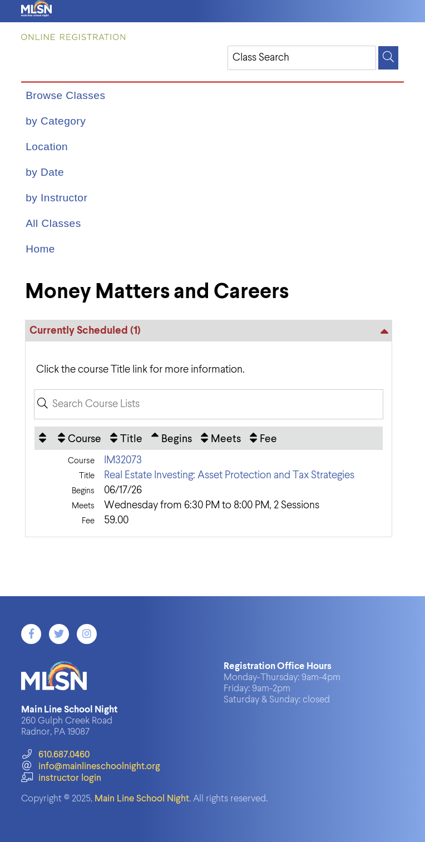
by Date (45, 172)
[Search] (388, 58)
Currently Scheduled (85, 330)
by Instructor (56, 198)
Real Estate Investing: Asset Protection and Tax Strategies (229, 475)
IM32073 (123, 460)
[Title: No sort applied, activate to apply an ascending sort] (126, 438)
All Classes (53, 223)
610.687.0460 (55, 755)
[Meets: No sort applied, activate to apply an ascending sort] (220, 438)
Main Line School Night (142, 799)
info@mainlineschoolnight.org (90, 766)
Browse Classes (65, 95)
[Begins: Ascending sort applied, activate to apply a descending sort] (171, 438)
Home (40, 249)
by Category (56, 121)
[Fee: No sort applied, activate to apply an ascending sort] (263, 438)
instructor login (61, 778)
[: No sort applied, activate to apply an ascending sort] (43, 438)
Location (47, 146)
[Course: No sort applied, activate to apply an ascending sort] (79, 438)
